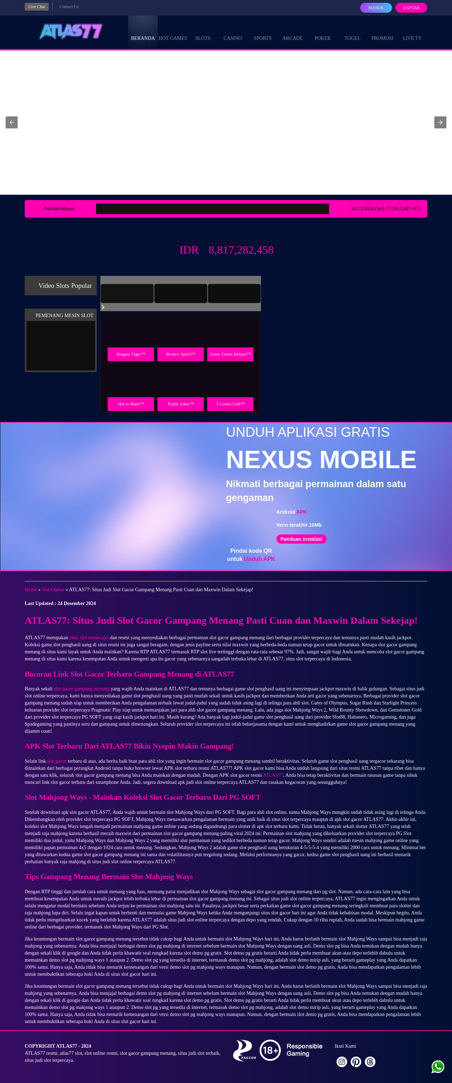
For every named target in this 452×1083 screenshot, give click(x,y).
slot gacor (57, 761)
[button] (12, 122)
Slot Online (53, 589)
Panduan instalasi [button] (301, 539)
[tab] (127, 293)
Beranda (143, 32)
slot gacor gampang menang (81, 688)
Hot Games (173, 32)
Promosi (382, 32)
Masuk (375, 7)
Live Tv (412, 32)
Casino (233, 32)
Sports (263, 32)
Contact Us (69, 6)
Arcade (292, 32)
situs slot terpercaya (89, 637)
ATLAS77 (273, 775)
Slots (202, 32)
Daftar (411, 7)
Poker (322, 32)
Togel (352, 32)
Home (31, 589)
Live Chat (36, 6)
